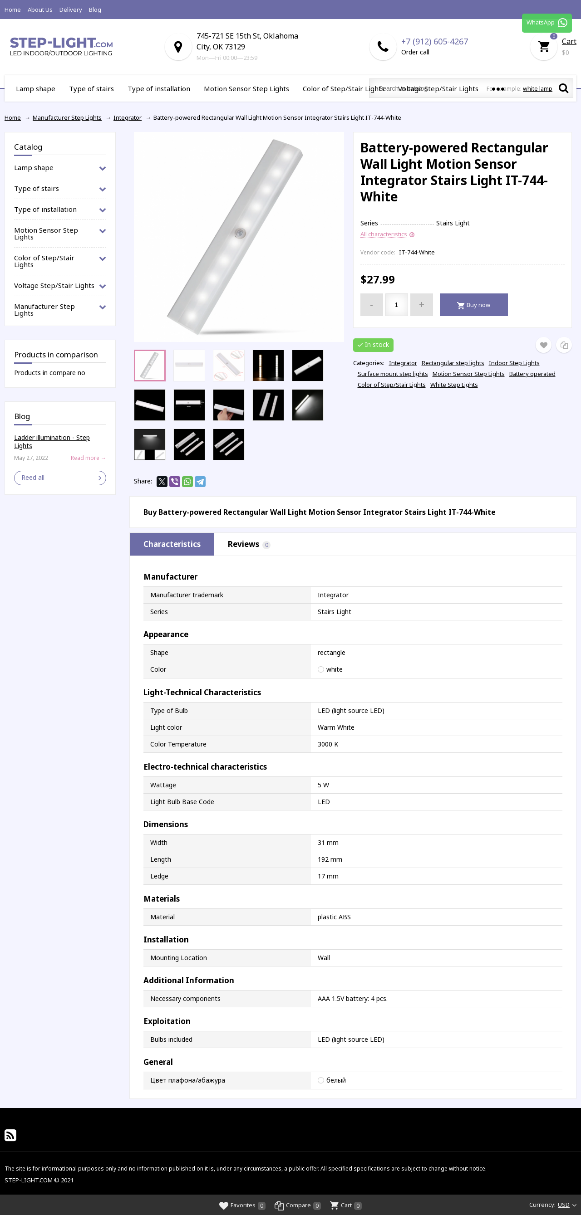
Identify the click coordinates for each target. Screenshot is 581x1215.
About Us (40, 9)
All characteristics (383, 234)
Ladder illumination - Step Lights (52, 441)
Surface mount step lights (393, 374)
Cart (569, 41)
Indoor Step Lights (514, 363)
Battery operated (532, 374)
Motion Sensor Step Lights (469, 374)
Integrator (403, 363)
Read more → (88, 458)
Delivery (70, 9)
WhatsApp (547, 22)
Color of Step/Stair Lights (392, 385)
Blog (95, 9)
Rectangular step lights (453, 363)
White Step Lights (454, 385)
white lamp (537, 89)
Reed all (32, 477)
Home (13, 9)
